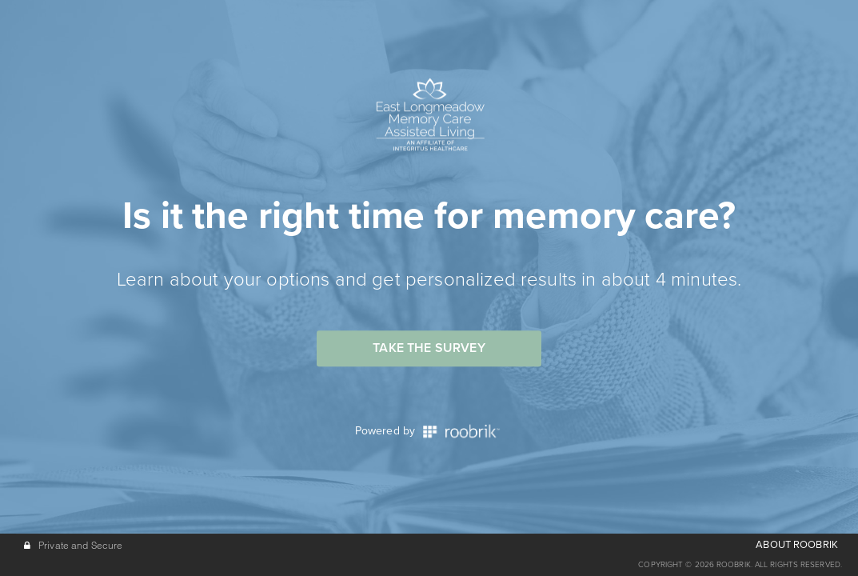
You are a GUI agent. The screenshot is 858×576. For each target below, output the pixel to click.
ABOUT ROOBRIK (797, 544)
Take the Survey (429, 348)
